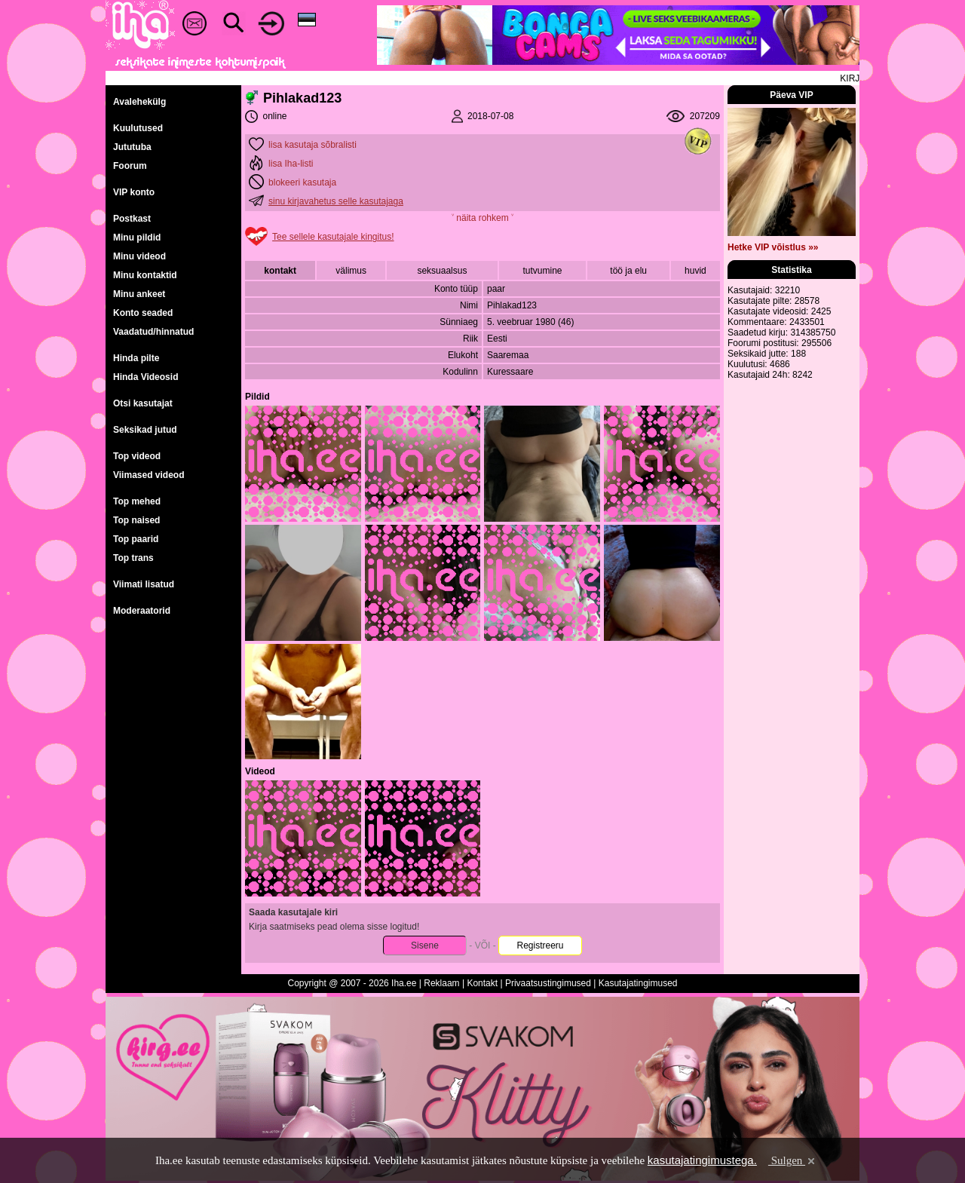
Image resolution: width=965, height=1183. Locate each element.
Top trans (133, 558)
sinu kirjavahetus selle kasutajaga (335, 201)
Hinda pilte (136, 358)
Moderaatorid (141, 610)
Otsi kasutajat (143, 403)
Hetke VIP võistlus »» (773, 247)
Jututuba (132, 147)
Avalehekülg (139, 102)
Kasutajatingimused (638, 983)
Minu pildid (137, 237)
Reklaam (441, 983)
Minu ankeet (139, 294)
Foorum (130, 166)
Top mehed (137, 501)
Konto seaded (143, 313)
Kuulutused (138, 128)
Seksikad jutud (145, 429)
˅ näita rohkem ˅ (482, 218)
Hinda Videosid (145, 377)
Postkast (132, 218)
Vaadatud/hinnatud (153, 331)
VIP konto (134, 192)
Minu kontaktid (145, 275)
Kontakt (482, 983)
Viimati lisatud (143, 584)
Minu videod (139, 256)
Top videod (137, 456)
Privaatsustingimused (548, 983)
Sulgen (792, 1160)
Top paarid (135, 539)
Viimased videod (148, 475)
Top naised (136, 520)
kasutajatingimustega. (702, 1160)
